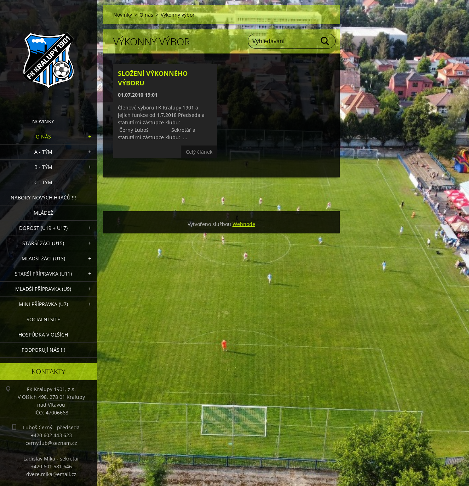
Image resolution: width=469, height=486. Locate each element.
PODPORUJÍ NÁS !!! (43, 349)
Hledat (325, 41)
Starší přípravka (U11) (43, 273)
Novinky (43, 121)
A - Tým (43, 151)
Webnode (244, 224)
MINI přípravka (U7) (43, 304)
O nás (43, 136)
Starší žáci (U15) (43, 243)
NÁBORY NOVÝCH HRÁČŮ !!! (43, 197)
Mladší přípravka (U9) (43, 289)
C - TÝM (43, 182)
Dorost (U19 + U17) (43, 228)
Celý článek (199, 151)
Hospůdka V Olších (43, 334)
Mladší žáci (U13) (43, 258)
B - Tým (43, 167)
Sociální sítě (43, 319)
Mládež (43, 212)
